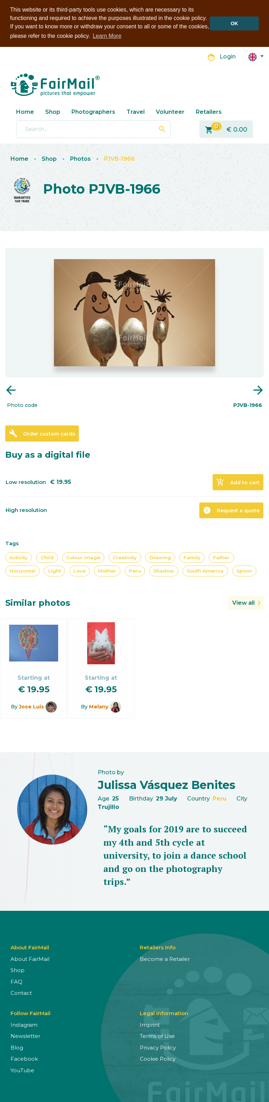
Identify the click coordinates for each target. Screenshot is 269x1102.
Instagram (24, 1024)
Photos (80, 158)
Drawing (160, 557)
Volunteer (170, 111)
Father (221, 557)
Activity (18, 557)
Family (192, 557)
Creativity (125, 557)
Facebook (24, 1058)
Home (25, 111)
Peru (135, 571)
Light (54, 571)
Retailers (209, 111)
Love (79, 571)
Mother (107, 571)
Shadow (163, 571)
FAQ (16, 981)
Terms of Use (157, 1036)
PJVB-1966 (119, 158)
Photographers (93, 111)
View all (243, 602)
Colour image (83, 557)
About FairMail (30, 958)
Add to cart (238, 482)
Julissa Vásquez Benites (166, 785)
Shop (52, 111)
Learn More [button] (107, 36)
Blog (17, 1047)
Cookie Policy (157, 1058)
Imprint (150, 1024)
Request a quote (231, 510)
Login (228, 56)
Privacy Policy (158, 1047)
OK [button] (234, 23)
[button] (256, 56)
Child (47, 557)
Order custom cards (42, 433)
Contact (21, 993)
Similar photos (37, 602)
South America (205, 571)
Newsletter (25, 1036)
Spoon (244, 571)
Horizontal (22, 571)
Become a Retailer (165, 958)
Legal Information (164, 1013)
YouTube (22, 1070)
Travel (135, 111)
